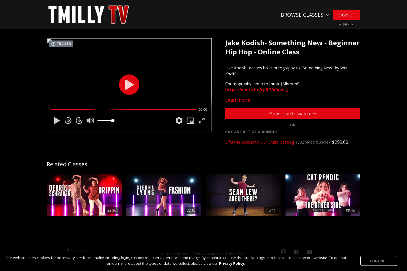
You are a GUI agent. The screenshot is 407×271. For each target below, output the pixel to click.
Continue (378, 260)
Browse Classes (305, 14)
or (346, 24)
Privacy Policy (231, 263)
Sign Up (346, 15)
